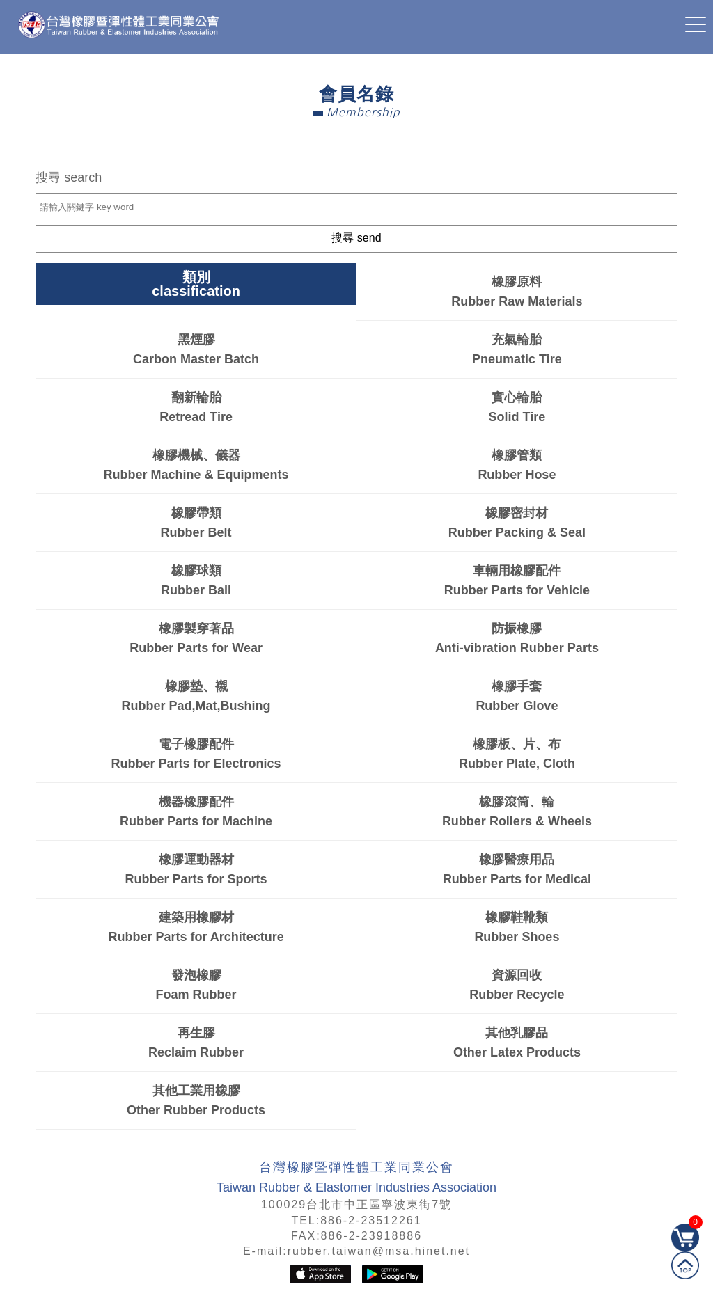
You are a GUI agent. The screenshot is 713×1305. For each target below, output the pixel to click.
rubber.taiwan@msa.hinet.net (379, 1251)
